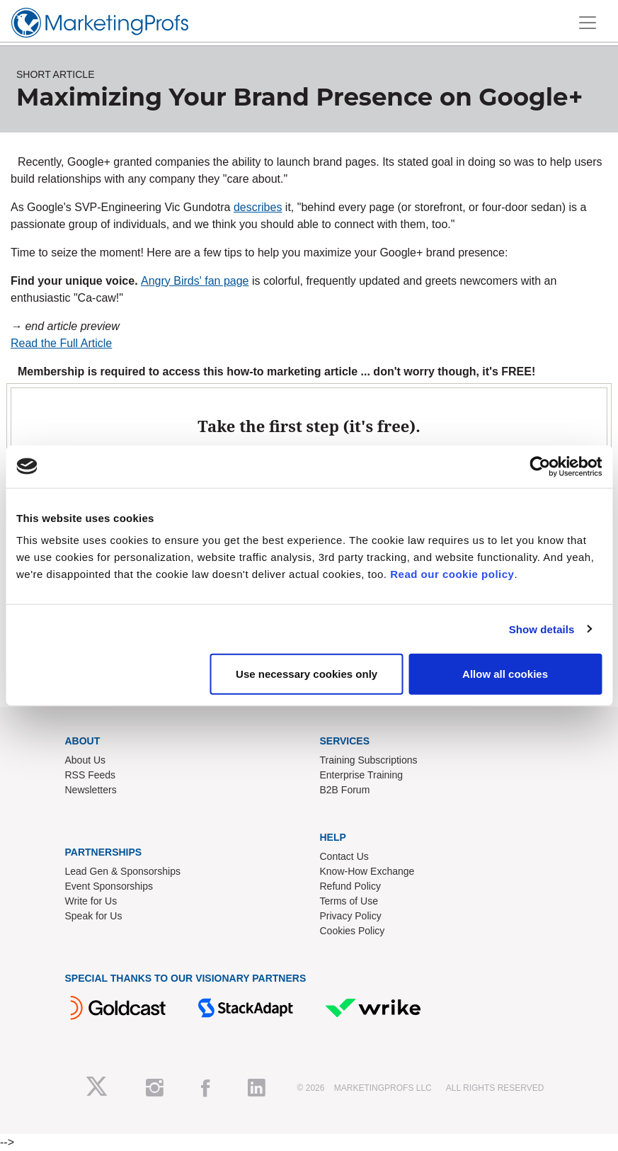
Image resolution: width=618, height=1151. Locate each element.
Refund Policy (350, 886)
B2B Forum (345, 789)
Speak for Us (93, 916)
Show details (542, 629)
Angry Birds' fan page (194, 281)
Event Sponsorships (109, 886)
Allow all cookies (505, 674)
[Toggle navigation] (587, 22)
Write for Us (91, 901)
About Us (85, 760)
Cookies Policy (352, 930)
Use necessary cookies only (306, 674)
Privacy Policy (351, 916)
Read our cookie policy (452, 574)
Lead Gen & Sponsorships (123, 871)
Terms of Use (349, 901)
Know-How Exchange (367, 871)
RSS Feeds (90, 775)
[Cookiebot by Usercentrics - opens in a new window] (540, 466)
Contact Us (344, 856)
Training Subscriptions (369, 760)
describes (258, 207)
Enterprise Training (362, 775)
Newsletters (91, 789)
